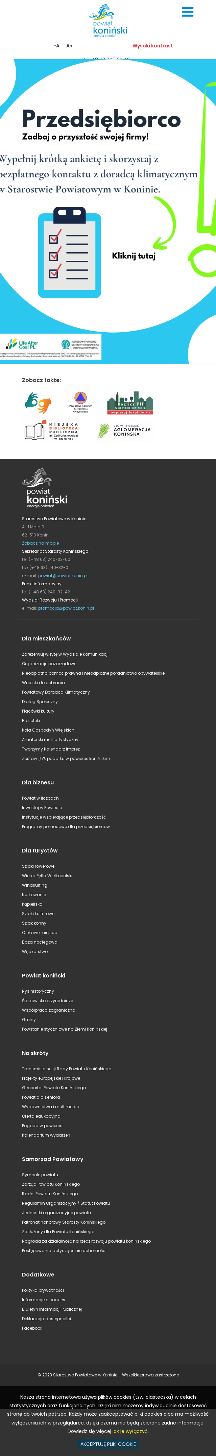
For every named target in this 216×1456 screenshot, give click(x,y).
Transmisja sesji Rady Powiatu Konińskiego (66, 1069)
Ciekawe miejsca (39, 932)
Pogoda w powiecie (42, 1125)
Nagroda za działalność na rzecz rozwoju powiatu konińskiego (86, 1241)
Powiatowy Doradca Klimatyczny (56, 692)
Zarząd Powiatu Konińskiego (51, 1184)
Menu (187, 12)
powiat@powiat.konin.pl (63, 575)
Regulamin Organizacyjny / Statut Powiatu (66, 1203)
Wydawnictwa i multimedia (50, 1107)
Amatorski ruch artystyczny (50, 739)
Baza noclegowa (39, 942)
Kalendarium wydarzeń (46, 1135)
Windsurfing (34, 885)
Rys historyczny (38, 991)
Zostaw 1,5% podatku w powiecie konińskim (66, 758)
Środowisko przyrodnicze (47, 1001)
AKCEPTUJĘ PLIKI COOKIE (108, 1444)
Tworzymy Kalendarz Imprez (51, 749)
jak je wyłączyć (130, 1431)
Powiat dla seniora (41, 1097)
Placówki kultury (38, 711)
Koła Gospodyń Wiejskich (48, 730)
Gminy (29, 1019)
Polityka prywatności (43, 1290)
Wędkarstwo (35, 951)
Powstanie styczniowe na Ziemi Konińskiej (64, 1029)
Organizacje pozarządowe (49, 664)
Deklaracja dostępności (46, 1319)
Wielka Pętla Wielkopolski (47, 876)
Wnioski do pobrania (43, 682)
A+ (69, 45)
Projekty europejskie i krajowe (51, 1078)
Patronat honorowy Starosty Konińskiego (63, 1222)
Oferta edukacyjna (41, 1116)
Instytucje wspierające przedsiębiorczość (64, 817)
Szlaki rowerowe (38, 866)
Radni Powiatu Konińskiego (50, 1194)
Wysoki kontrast (153, 45)
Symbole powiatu (40, 1175)
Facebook (32, 1328)
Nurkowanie (34, 895)
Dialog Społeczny (40, 701)
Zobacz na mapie (40, 543)
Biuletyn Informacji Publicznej (52, 1309)
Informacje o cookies (43, 1300)
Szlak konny (34, 923)
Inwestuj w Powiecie (42, 807)
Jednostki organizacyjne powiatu (56, 1213)
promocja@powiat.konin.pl (66, 608)
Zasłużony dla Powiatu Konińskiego (58, 1232)
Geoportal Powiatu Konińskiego (54, 1088)
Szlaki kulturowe (38, 913)
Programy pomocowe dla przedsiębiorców (66, 826)
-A (56, 45)
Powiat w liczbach (40, 798)
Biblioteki (31, 720)
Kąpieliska (32, 904)
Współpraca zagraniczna (48, 1010)
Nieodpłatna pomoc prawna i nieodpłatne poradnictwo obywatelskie (93, 673)
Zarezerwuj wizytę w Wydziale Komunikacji (65, 654)
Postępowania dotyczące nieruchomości (64, 1250)
